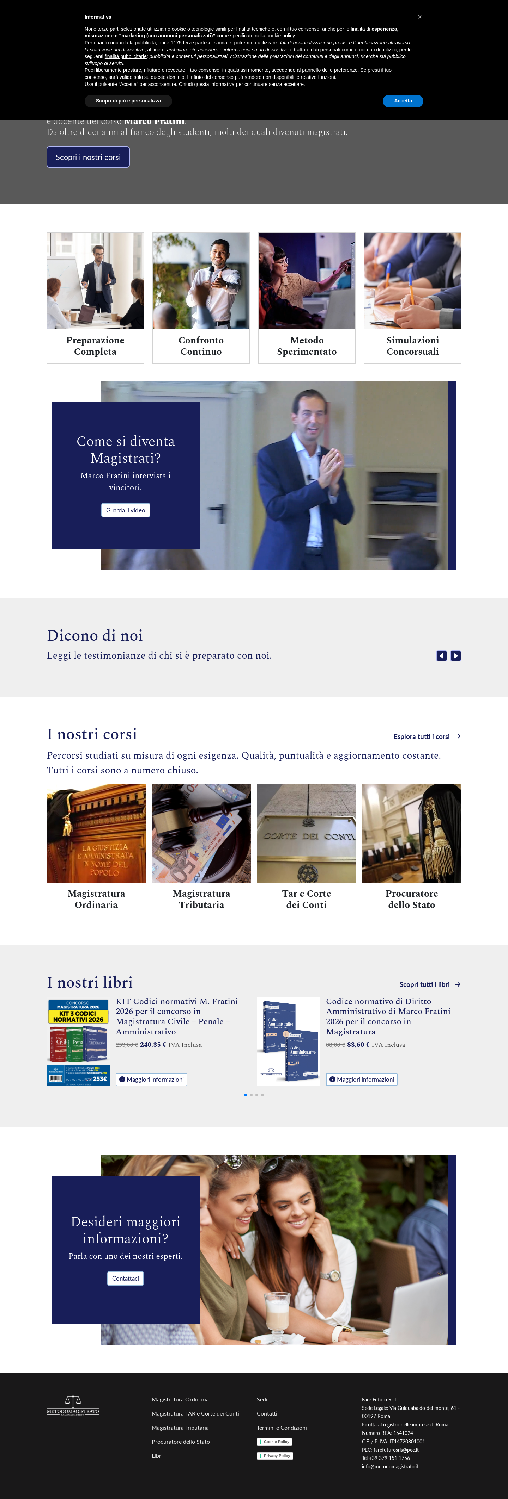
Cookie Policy (276, 1441)
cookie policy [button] (281, 35)
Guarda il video (125, 510)
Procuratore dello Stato (181, 1441)
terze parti (194, 42)
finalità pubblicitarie (126, 56)
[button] (419, 17)
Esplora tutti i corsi (427, 736)
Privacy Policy (277, 1456)
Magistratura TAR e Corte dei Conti (195, 1413)
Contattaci (125, 1278)
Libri (157, 1455)
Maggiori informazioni (151, 1079)
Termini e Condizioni (282, 1427)
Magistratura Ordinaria (180, 1399)
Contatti (267, 1413)
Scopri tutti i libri (430, 984)
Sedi (262, 1399)
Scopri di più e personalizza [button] (128, 101)
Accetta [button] (403, 101)
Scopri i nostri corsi (88, 156)
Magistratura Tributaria (180, 1427)
